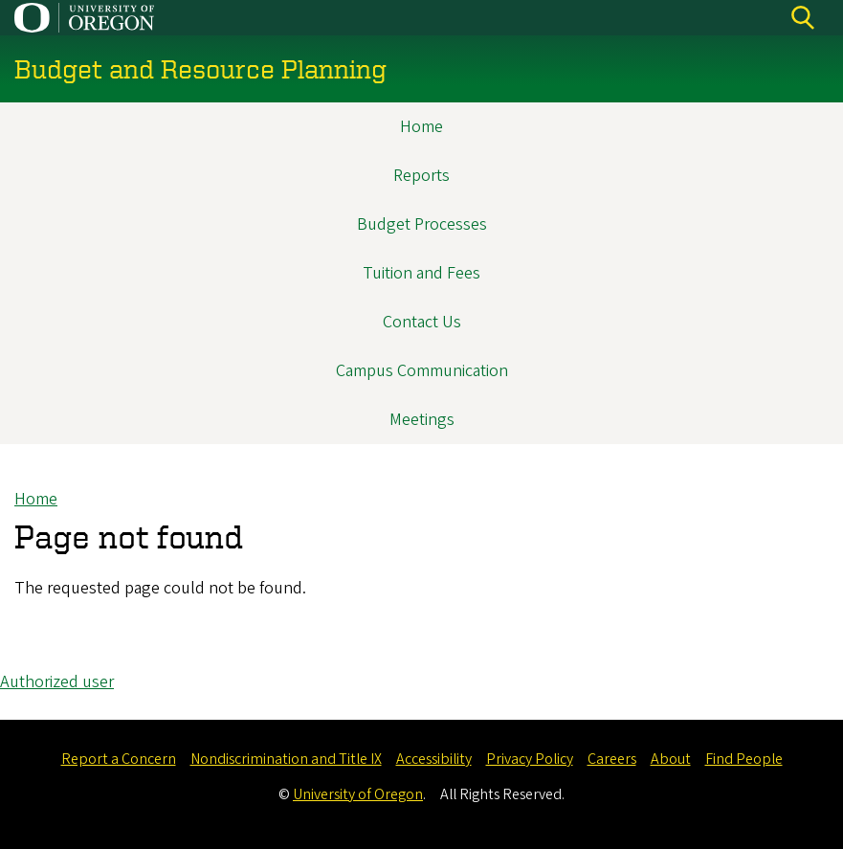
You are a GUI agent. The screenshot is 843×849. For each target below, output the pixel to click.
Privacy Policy (529, 759)
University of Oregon (358, 794)
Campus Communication (422, 371)
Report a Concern (118, 759)
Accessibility (434, 759)
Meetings (422, 420)
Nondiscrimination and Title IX (286, 759)
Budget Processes (422, 224)
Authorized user (57, 682)
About (671, 759)
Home (421, 127)
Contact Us (422, 322)
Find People (744, 759)
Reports (421, 176)
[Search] (802, 18)
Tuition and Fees (421, 273)
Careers (612, 759)
